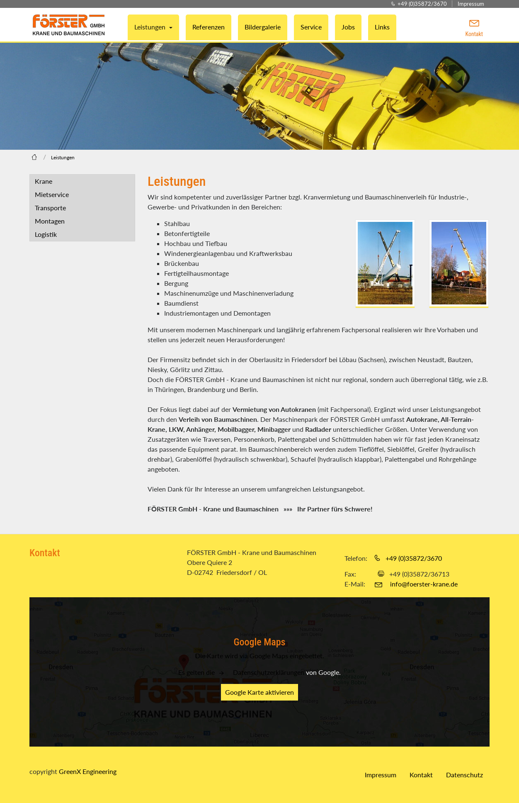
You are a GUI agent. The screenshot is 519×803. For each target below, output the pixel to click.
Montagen (50, 221)
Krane (43, 181)
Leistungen (150, 27)
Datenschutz (464, 775)
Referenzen (208, 27)
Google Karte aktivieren (259, 692)
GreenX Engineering (87, 771)
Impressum (471, 3)
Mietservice (52, 194)
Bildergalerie (263, 27)
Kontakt (421, 775)
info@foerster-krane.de (424, 584)
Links (382, 27)
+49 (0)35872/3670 (422, 3)
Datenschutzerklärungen (268, 672)
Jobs (348, 27)
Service (311, 27)
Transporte (50, 208)
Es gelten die (197, 672)
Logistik (46, 234)
